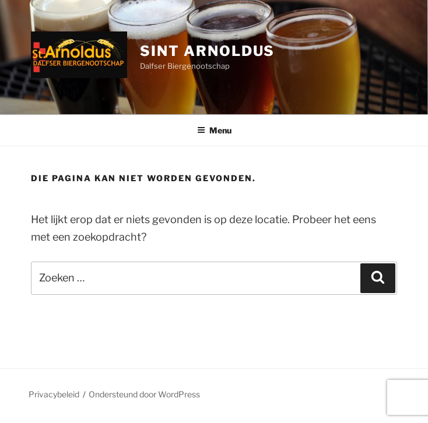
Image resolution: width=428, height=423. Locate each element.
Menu (214, 130)
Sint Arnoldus (207, 51)
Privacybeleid (54, 394)
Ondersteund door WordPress (144, 394)
